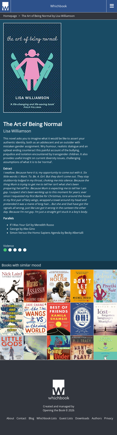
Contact (21, 418)
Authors (97, 418)
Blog (31, 418)
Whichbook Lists (47, 418)
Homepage (10, 16)
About (10, 418)
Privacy (108, 418)
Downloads (82, 418)
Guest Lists (66, 418)
